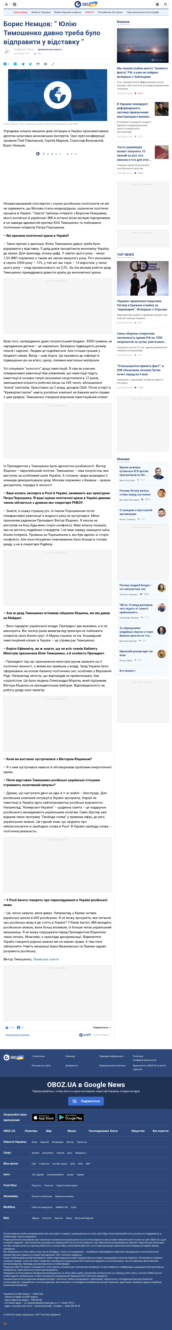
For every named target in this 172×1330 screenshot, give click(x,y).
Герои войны (20, 12)
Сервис (80, 1174)
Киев (34, 1142)
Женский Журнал (84, 1218)
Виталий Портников (129, 500)
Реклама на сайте (41, 1065)
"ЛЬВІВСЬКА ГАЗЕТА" (24, 49)
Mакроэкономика (64, 1196)
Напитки (48, 1185)
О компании (38, 1056)
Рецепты (36, 1185)
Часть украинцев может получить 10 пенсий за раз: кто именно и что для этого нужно (134, 153)
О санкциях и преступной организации (136, 512)
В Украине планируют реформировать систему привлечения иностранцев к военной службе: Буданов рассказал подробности (134, 110)
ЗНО (80, 1163)
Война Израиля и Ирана (67, 12)
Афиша (35, 1218)
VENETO (89, 12)
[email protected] (43, 1306)
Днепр (70, 1142)
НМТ (88, 1163)
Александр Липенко (129, 618)
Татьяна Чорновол (129, 594)
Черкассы (82, 1142)
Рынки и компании (42, 1196)
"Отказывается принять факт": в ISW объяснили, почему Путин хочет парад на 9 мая (140, 370)
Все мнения (127, 670)
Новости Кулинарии (66, 1185)
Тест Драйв (38, 1174)
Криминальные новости (50, 49)
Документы (72, 1065)
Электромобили (55, 1174)
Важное (123, 22)
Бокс (69, 1153)
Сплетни (46, 1218)
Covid (73, 1207)
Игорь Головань (128, 519)
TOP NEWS (125, 254)
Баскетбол (47, 1153)
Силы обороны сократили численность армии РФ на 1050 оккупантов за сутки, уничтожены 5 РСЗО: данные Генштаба (141, 338)
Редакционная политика (18, 1035)
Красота (59, 1218)
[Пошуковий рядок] (165, 4)
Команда (70, 1056)
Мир (49, 1131)
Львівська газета (46, 959)
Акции (70, 1174)
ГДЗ (34, 1163)
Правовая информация (111, 1056)
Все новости (161, 1131)
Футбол (35, 1153)
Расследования (99, 1131)
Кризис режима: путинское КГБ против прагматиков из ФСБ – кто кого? (134, 471)
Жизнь (71, 1131)
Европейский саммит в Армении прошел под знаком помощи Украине (142, 317)
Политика (31, 1131)
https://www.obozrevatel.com (117, 1233)
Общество (138, 1131)
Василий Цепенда (128, 641)
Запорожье (57, 1142)
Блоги (114, 1131)
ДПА (72, 1163)
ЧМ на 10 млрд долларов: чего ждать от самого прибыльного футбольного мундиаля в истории (136, 608)
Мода (69, 1218)
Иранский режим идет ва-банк (137, 653)
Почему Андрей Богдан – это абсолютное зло (136, 587)
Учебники (44, 1163)
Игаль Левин (126, 660)
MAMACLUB (62, 1207)
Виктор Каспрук (127, 480)
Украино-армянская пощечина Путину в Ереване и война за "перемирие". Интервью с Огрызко (142, 305)
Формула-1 (81, 1153)
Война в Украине (40, 12)
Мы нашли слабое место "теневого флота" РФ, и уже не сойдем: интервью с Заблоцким (142, 72)
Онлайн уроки (59, 1163)
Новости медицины (42, 1207)
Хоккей (60, 1153)
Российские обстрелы (110, 12)
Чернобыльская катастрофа (142, 12)
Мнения (123, 459)
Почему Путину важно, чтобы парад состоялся (135, 492)
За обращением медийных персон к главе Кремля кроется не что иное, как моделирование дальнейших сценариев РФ (136, 631)
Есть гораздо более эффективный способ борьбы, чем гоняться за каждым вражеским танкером (143, 85)
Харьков (44, 1142)
